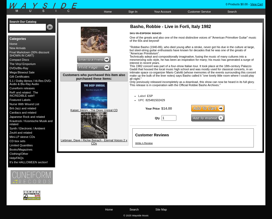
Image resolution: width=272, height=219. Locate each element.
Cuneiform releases (22, 88)
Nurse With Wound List (24, 104)
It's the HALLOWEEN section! (29, 162)
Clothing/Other (19, 153)
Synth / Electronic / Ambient (27, 128)
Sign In (132, 11)
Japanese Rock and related (27, 116)
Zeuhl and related (21, 132)
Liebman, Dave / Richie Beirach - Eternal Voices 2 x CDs (94, 142)
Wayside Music (46, 7)
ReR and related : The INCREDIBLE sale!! (24, 94)
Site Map (161, 209)
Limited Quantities (21, 145)
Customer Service (199, 11)
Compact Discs (19, 59)
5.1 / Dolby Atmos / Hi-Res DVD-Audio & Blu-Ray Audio (30, 82)
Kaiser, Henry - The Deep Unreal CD (94, 110)
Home (108, 11)
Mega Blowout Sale (22, 72)
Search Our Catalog (23, 21)
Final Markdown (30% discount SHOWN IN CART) (29, 54)
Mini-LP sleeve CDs (22, 136)
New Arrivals (18, 48)
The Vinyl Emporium (23, 64)
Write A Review (144, 143)
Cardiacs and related (23, 112)
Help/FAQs (17, 158)
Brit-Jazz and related (23, 108)
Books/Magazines (21, 149)
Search (232, 11)
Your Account (162, 11)
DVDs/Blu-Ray (19, 68)
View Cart (256, 4)
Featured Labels (20, 99)
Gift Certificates (19, 76)
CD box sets (17, 141)
